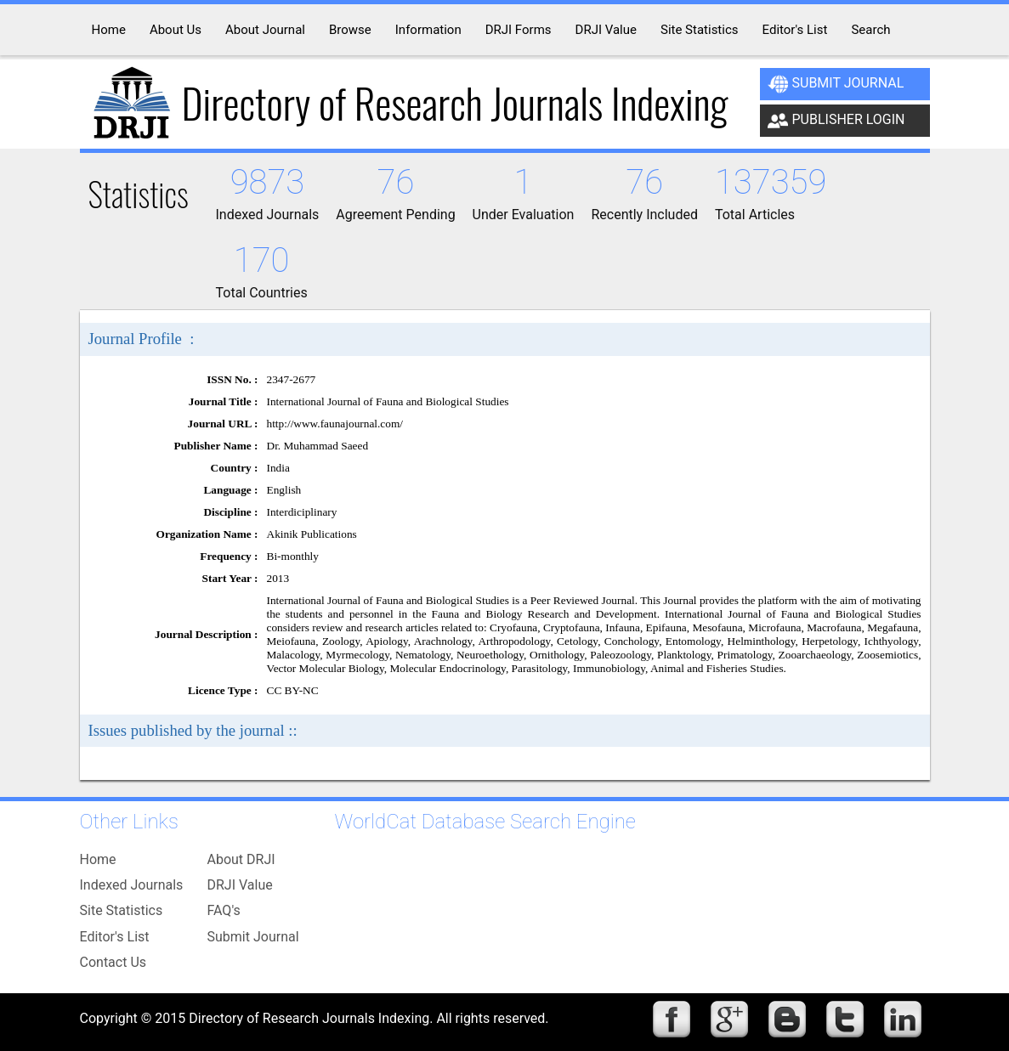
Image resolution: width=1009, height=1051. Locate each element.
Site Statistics (121, 910)
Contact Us (113, 962)
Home (98, 859)
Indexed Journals (132, 885)
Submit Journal (836, 84)
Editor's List (115, 937)
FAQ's (224, 910)
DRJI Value (240, 885)
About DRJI (241, 859)
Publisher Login (836, 120)
